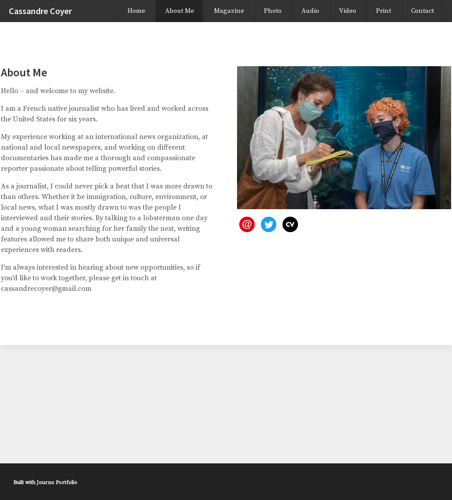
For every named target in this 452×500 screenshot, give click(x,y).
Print (383, 11)
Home (136, 11)
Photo (273, 11)
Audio (310, 11)
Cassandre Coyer (40, 10)
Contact (422, 11)
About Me (179, 11)
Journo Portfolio (57, 482)
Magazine (229, 11)
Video (347, 11)
